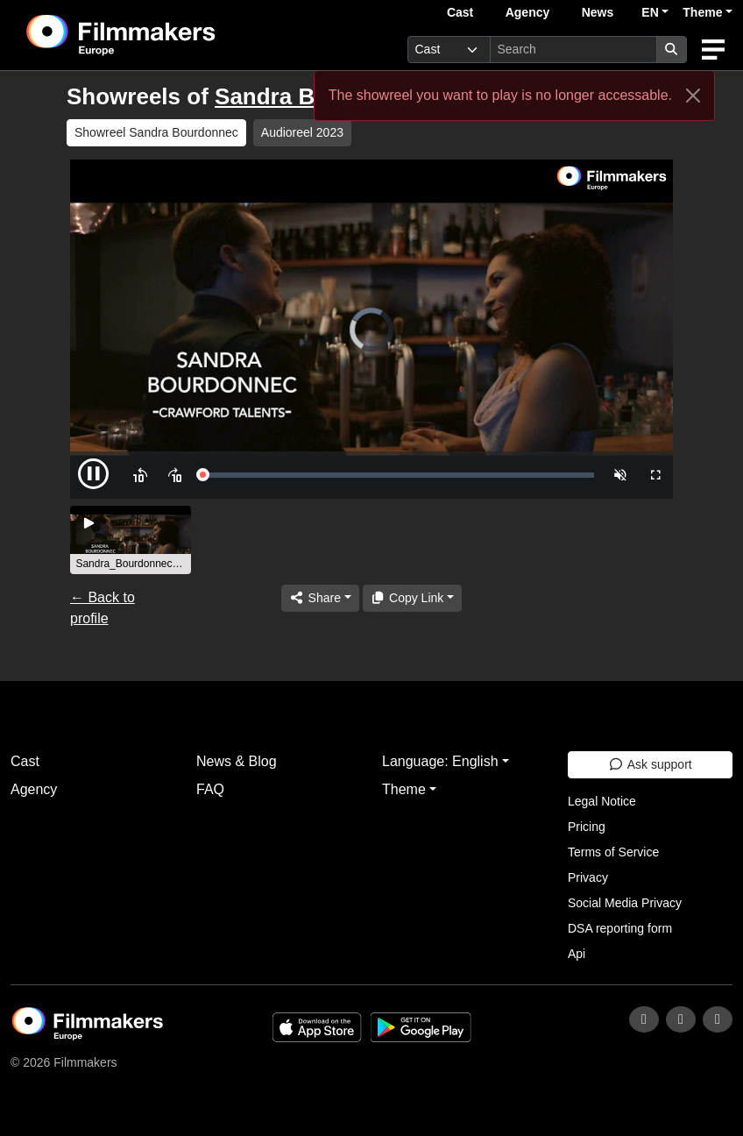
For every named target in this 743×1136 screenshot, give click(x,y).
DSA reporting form (620, 928)
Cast (460, 12)
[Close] (693, 95)
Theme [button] (702, 12)
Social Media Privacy (625, 903)
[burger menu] (713, 49)
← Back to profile (102, 608)
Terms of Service (613, 852)
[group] (130, 540)
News (598, 12)
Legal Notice (602, 801)
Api (576, 954)
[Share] (319, 598)
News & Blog (236, 761)
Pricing (586, 827)
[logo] (164, 35)
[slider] (398, 475)
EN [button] (649, 12)
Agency (528, 12)
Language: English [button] (440, 761)
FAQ (210, 789)
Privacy (588, 877)
